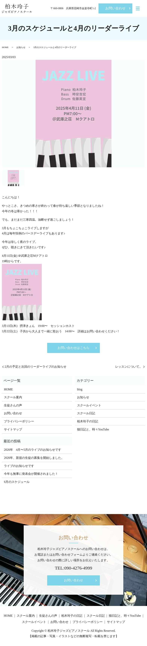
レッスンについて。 (128, 367)
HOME (5, 47)
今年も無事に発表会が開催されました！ (31, 474)
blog (79, 389)
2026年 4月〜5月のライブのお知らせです (32, 450)
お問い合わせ (115, 8)
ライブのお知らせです (19, 466)
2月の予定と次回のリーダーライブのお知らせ (35, 367)
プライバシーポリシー (19, 421)
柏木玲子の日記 (87, 421)
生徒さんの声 (13, 405)
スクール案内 (13, 397)
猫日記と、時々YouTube (93, 429)
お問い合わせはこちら (73, 348)
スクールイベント (89, 405)
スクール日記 (86, 413)
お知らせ (20, 47)
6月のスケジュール (17, 482)
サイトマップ (13, 429)
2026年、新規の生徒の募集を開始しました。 (34, 458)
